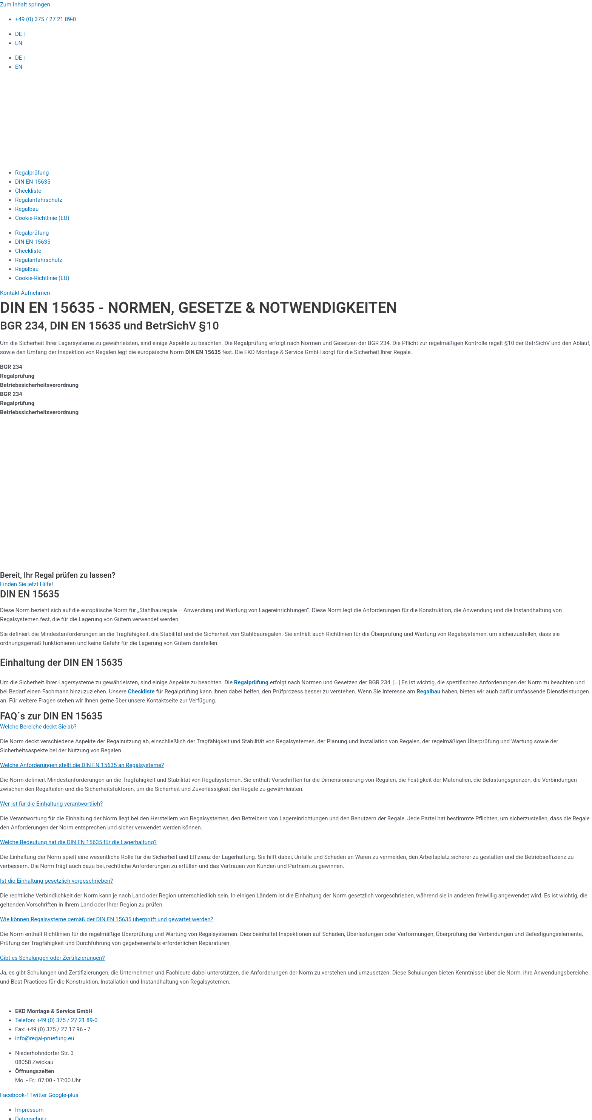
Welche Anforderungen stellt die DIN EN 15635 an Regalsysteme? (82, 765)
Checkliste (28, 190)
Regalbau (27, 209)
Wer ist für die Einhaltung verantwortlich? (51, 803)
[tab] (296, 366)
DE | (20, 34)
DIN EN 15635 (32, 181)
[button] (296, 726)
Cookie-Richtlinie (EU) (42, 218)
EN (18, 43)
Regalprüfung (32, 172)
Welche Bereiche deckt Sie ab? (38, 726)
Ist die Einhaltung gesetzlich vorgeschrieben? (56, 880)
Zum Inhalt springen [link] (25, 4)
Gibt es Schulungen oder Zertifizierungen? (52, 957)
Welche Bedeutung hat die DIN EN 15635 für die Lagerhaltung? (78, 842)
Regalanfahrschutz (38, 199)
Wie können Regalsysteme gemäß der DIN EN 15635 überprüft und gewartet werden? (106, 919)
